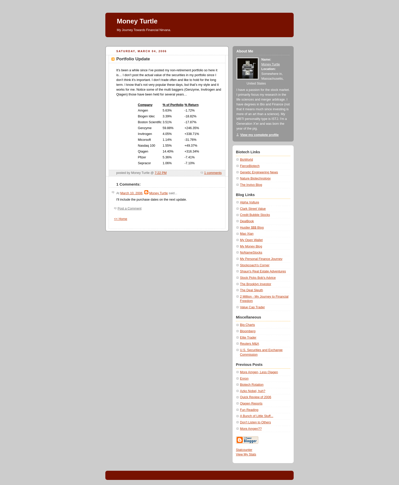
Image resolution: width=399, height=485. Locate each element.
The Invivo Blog (251, 185)
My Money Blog (251, 246)
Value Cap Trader (252, 307)
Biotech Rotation (252, 384)
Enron (244, 378)
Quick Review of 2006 (255, 397)
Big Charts (247, 325)
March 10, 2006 (131, 193)
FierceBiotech (250, 166)
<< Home (120, 219)
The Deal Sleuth (251, 290)
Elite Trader (248, 337)
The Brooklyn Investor (255, 284)
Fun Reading (249, 410)
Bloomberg (247, 331)
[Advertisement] (198, 39)
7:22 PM (161, 173)
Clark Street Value (253, 209)
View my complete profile (259, 135)
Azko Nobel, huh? (252, 391)
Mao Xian (246, 233)
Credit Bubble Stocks (255, 215)
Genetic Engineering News (259, 172)
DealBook (247, 221)
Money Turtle (137, 21)
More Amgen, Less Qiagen (259, 372)
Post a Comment (129, 208)
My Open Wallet (251, 240)
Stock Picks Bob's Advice (258, 278)
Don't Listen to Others (255, 422)
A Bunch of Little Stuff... (256, 416)
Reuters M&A (249, 343)
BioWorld (246, 159)
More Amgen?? (251, 429)
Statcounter (244, 450)
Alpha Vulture (249, 202)
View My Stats (246, 454)
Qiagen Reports (251, 403)
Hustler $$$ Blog (252, 227)
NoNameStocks (251, 252)
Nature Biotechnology (255, 178)
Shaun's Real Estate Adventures (263, 271)
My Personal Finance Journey (261, 259)
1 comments (213, 173)
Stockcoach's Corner (254, 265)
